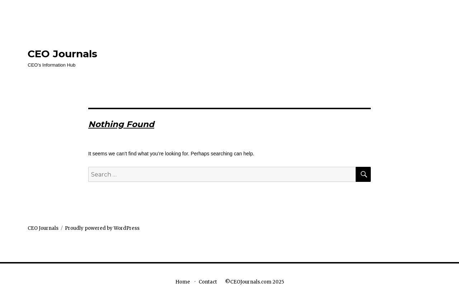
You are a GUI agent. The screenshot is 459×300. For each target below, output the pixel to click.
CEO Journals (62, 54)
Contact (208, 282)
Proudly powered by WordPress (102, 228)
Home (182, 282)
